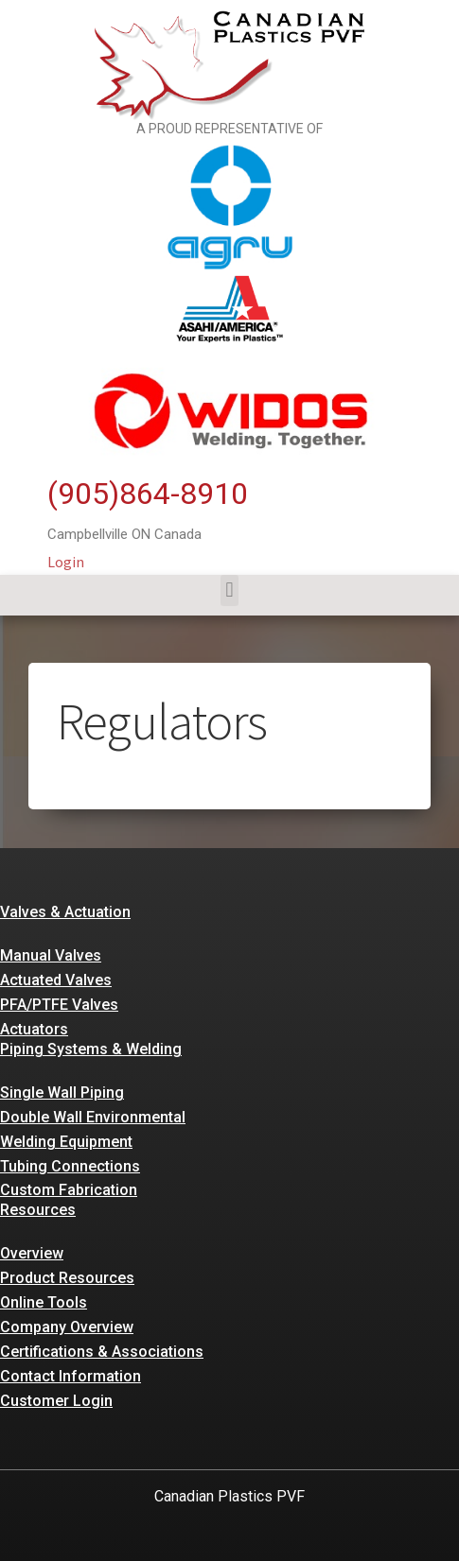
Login (65, 561)
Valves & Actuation (65, 912)
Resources (38, 1210)
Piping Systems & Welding (91, 1049)
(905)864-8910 (147, 494)
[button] (229, 590)
